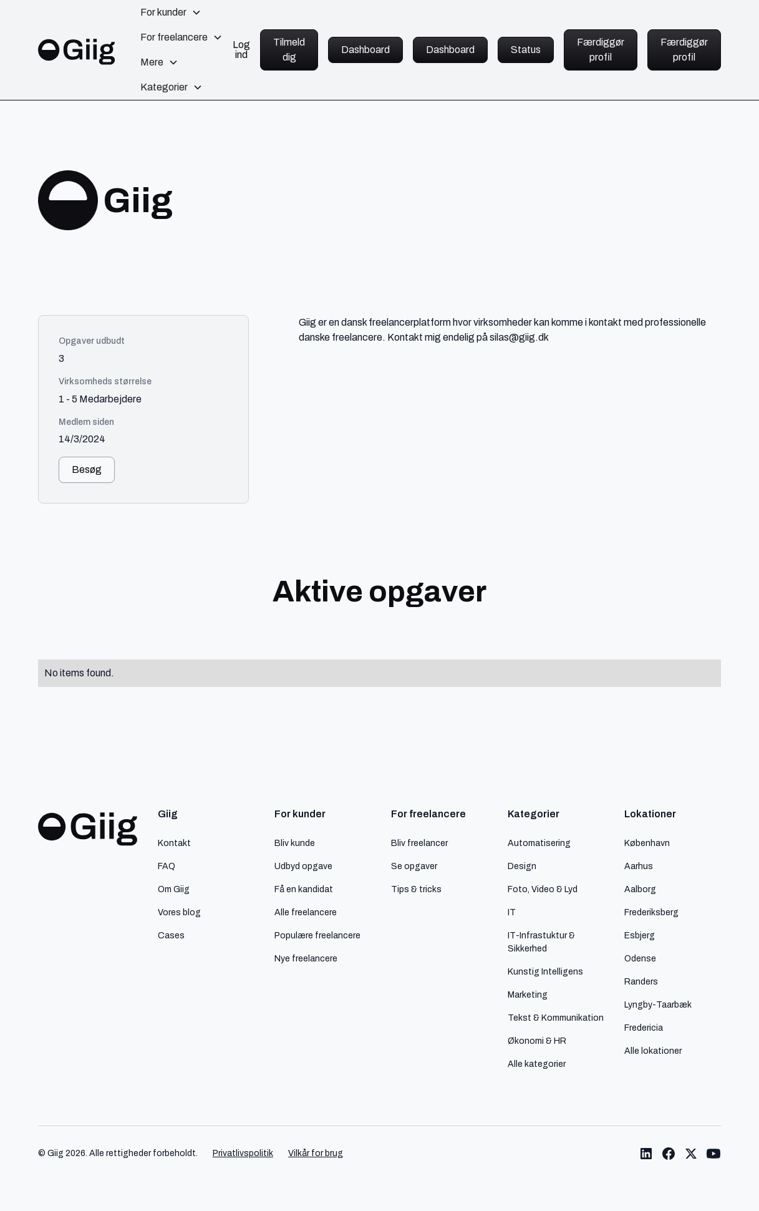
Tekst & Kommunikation (556, 1017)
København (647, 843)
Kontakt (174, 843)
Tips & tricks (416, 889)
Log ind (241, 49)
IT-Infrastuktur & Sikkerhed (541, 941)
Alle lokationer (653, 1051)
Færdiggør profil (600, 49)
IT (512, 912)
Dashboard (365, 49)
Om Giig (174, 889)
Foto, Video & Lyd (543, 889)
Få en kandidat (303, 889)
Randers (641, 981)
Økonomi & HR (537, 1041)
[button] (170, 12)
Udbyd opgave (303, 866)
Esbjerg (639, 935)
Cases (171, 935)
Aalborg (640, 889)
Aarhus (638, 866)
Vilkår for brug (315, 1153)
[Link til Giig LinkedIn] (646, 1153)
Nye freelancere (305, 958)
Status (526, 49)
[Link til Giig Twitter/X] (691, 1153)
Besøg (87, 469)
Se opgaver (414, 866)
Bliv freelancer (419, 843)
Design (522, 866)
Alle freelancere (305, 912)
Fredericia (643, 1027)
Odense (640, 958)
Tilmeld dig (289, 49)
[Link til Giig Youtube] (713, 1153)
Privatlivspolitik (243, 1153)
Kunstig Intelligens (545, 971)
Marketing (528, 994)
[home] (76, 49)
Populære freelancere (317, 935)
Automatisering (539, 843)
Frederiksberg (651, 912)
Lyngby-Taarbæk (658, 1004)
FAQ (166, 866)
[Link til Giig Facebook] (668, 1153)
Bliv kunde (294, 843)
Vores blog (179, 912)
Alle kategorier (537, 1064)
